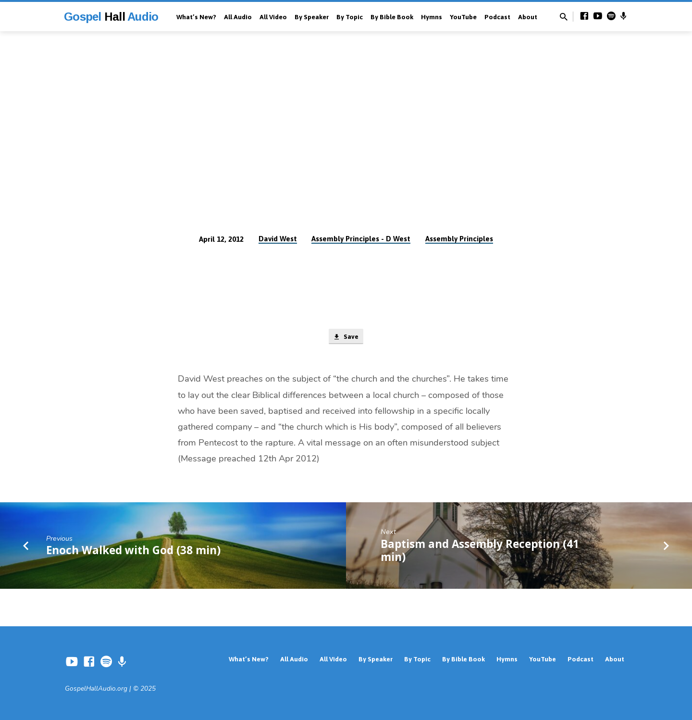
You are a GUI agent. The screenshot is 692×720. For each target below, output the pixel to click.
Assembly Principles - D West (360, 239)
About (527, 17)
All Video (273, 17)
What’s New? (196, 17)
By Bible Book (392, 17)
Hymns (431, 17)
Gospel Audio (111, 16)
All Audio (238, 17)
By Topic (349, 17)
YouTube (463, 17)
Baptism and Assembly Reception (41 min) (480, 552)
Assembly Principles (459, 239)
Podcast (497, 17)
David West (278, 239)
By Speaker (312, 17)
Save (345, 337)
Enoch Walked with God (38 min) (133, 551)
